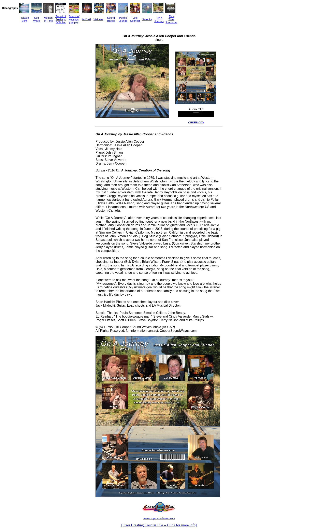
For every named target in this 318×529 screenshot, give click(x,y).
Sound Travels (111, 19)
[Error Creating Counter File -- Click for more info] (159, 525)
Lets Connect (135, 19)
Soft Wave (36, 19)
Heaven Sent (24, 19)
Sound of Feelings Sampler (74, 19)
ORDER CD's (196, 122)
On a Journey (159, 19)
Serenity (147, 19)
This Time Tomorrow (171, 19)
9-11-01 (86, 19)
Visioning (98, 19)
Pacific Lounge (123, 19)
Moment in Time (48, 19)
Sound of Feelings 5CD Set (60, 19)
